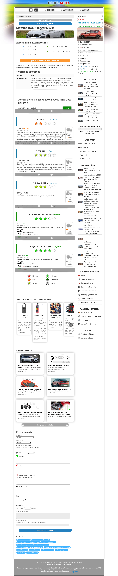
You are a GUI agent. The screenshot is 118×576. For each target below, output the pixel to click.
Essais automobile (87, 279)
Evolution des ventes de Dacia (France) (91, 110)
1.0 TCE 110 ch (30, 49)
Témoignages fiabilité (89, 295)
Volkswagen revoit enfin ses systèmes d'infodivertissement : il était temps (92, 202)
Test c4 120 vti (21, 552)
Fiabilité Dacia (85, 159)
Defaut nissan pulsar (32, 552)
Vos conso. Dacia (87, 338)
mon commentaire (45, 530)
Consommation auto (88, 287)
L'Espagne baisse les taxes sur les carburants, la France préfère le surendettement (92, 212)
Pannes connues (87, 299)
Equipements (85, 64)
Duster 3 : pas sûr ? (91, 120)
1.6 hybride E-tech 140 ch (59, 46)
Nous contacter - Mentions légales (59, 564)
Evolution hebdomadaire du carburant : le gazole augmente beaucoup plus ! (91, 255)
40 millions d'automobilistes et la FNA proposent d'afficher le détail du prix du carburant (92, 229)
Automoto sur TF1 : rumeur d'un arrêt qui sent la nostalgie (92, 264)
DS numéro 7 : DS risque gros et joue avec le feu (91, 246)
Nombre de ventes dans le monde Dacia (91, 99)
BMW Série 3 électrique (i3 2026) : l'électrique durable (92, 220)
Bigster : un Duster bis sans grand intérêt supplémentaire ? (92, 116)
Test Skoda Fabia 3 (34, 550)
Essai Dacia (84, 147)
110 (88, 69)
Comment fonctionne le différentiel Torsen (28, 542)
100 (89, 66)
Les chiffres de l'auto (88, 324)
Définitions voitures (88, 320)
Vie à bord (84, 55)
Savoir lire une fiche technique (58, 365)
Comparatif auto (87, 283)
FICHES (50, 9)
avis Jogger (85, 47)
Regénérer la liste (45, 425)
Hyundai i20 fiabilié (22, 550)
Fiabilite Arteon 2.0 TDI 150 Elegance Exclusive (57, 547)
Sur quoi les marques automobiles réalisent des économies (32, 545)
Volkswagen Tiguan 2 (61, 550)
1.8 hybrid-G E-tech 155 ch (59, 51)
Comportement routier (88, 53)
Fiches (19, 16)
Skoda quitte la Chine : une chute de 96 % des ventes (92, 194)
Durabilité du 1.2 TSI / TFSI (48, 542)
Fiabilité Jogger (85, 58)
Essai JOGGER (85, 42)
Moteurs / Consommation (89, 50)
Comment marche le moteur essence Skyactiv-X (30, 547)
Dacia (24, 16)
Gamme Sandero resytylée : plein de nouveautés (91, 93)
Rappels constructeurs (89, 302)
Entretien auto (86, 312)
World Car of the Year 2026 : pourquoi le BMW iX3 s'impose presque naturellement (92, 187)
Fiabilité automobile (88, 291)
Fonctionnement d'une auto (91, 316)
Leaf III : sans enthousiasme (57, 389)
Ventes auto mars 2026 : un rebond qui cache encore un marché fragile (92, 178)
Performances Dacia (87, 143)
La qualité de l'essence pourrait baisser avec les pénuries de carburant (92, 239)
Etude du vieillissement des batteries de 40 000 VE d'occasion (59, 413)
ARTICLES (68, 9)
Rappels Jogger (85, 61)
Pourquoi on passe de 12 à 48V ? (40, 540)
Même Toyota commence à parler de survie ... (92, 170)
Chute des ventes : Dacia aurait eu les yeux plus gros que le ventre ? (91, 85)
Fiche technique (86, 45)
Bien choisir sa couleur (23, 540)
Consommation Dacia (88, 151)
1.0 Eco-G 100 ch (31, 46)
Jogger (29, 16)
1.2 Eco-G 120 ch (31, 54)
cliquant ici (75, 572)
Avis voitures (85, 275)
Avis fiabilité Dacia (87, 334)
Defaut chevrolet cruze (48, 550)
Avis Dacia (83, 155)
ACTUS (85, 9)
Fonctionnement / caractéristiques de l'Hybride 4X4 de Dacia (92, 104)
